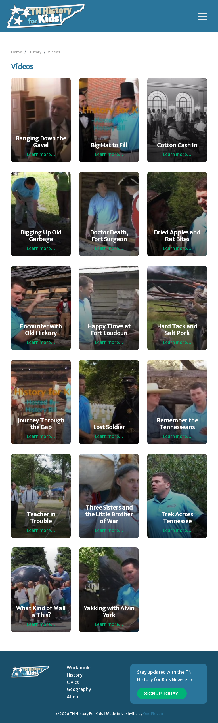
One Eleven (153, 713)
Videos (54, 52)
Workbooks (79, 667)
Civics (73, 682)
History (34, 52)
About (73, 697)
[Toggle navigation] (202, 16)
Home (16, 52)
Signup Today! (162, 693)
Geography (79, 689)
